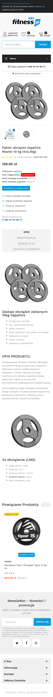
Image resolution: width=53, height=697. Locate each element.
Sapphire (17, 171)
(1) (15, 157)
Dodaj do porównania (16, 211)
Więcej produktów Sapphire (19, 201)
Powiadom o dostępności (16, 188)
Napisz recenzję (24, 157)
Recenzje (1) (26, 243)
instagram (36, 643)
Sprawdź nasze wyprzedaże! (15, 3)
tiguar (7, 562)
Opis (26, 232)
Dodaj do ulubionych (15, 206)
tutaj (27, 636)
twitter (17, 643)
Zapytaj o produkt (26, 249)
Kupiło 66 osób (40, 157)
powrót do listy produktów (26, 73)
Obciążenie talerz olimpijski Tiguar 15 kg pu (25, 567)
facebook (26, 643)
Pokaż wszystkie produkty (18, 196)
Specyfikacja (26, 237)
